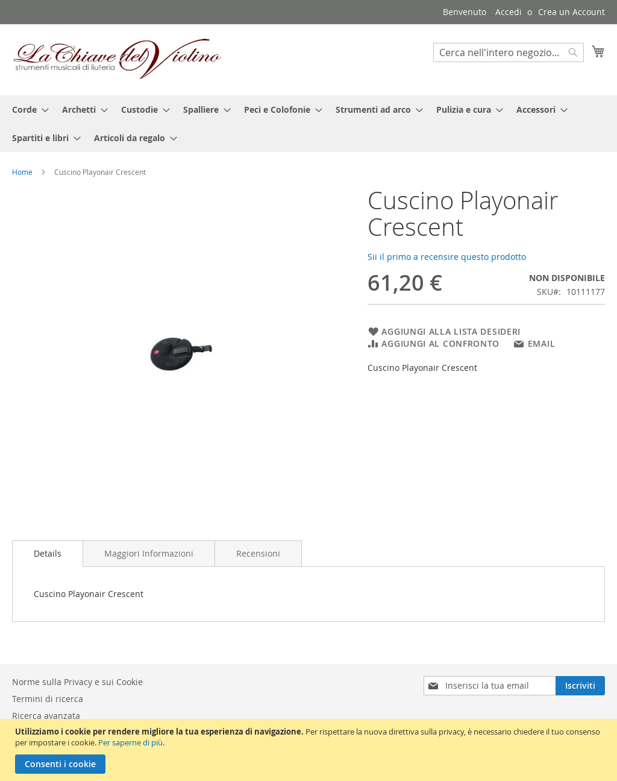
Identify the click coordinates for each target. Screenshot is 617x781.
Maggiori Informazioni (148, 553)
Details (47, 553)
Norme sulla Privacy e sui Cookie (77, 682)
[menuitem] (27, 109)
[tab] (47, 553)
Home (22, 172)
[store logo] (117, 59)
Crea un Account (571, 11)
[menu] (308, 123)
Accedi (508, 11)
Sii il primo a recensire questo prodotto (447, 256)
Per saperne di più (130, 742)
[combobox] (508, 52)
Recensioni (258, 553)
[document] (310, 750)
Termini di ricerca (47, 698)
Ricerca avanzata (46, 715)
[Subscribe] (580, 685)
